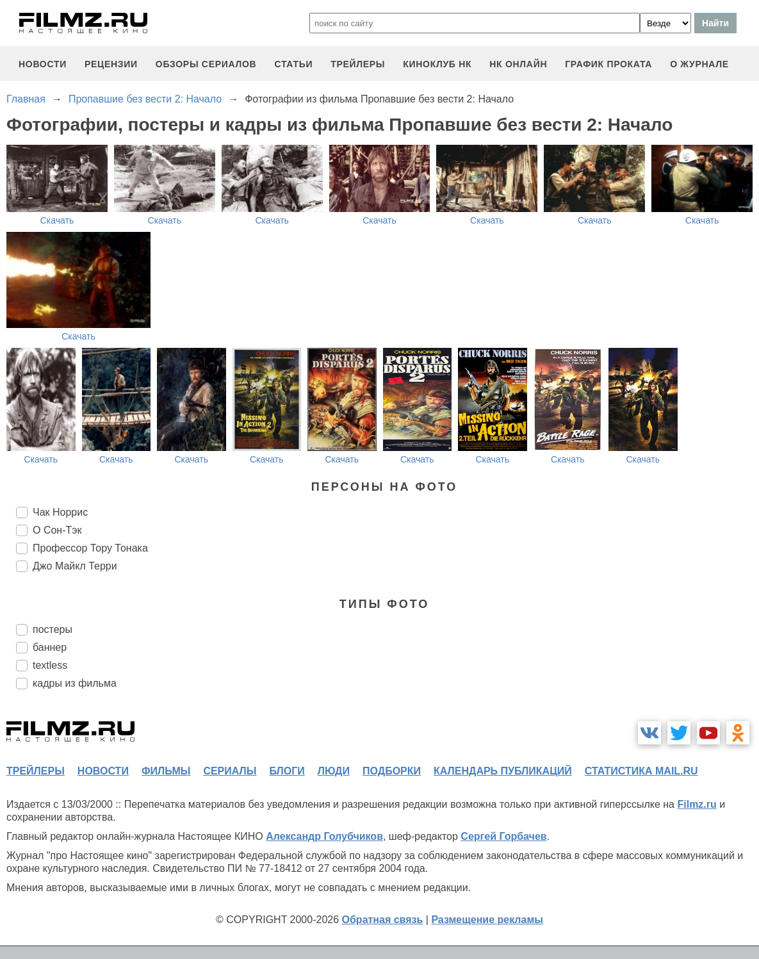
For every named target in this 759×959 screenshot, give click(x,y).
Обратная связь (382, 919)
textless (50, 665)
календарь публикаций (503, 771)
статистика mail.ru (641, 771)
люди (334, 771)
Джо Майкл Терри (75, 566)
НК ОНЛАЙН (518, 64)
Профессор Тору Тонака (90, 548)
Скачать (57, 220)
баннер (50, 647)
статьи (293, 64)
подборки (392, 771)
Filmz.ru (696, 804)
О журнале (699, 64)
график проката (608, 64)
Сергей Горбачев (503, 836)
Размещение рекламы (487, 919)
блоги (286, 771)
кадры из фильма (75, 683)
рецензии (111, 64)
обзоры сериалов (206, 64)
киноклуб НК (437, 64)
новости (43, 64)
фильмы (166, 771)
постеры (52, 629)
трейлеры (358, 64)
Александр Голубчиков (324, 836)
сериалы (229, 771)
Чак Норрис (60, 512)
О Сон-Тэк (57, 530)
